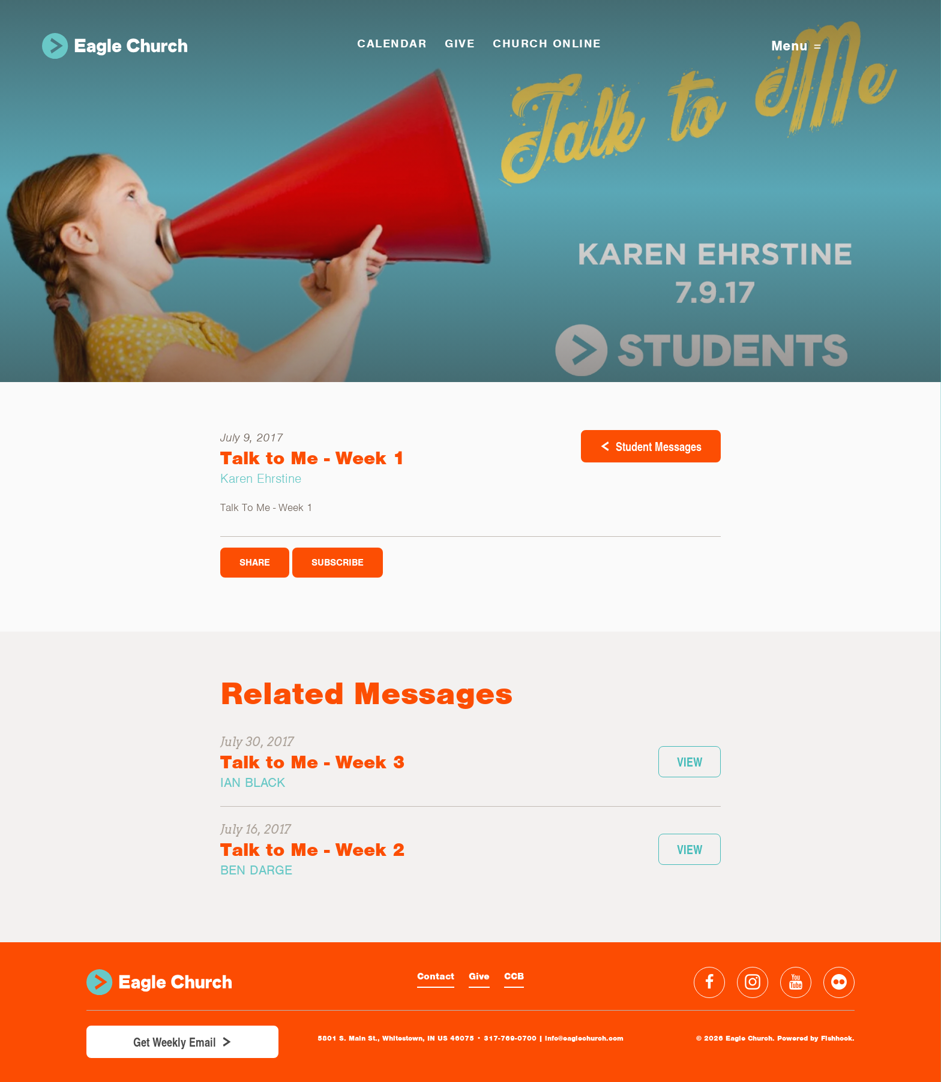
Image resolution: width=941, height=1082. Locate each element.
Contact (435, 976)
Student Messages (659, 446)
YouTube (795, 982)
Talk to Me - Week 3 (312, 762)
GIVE (460, 43)
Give (479, 976)
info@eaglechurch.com (584, 1038)
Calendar (392, 43)
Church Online (547, 43)
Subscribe (337, 563)
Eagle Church (114, 46)
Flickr (839, 982)
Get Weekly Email (174, 1041)
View (689, 761)
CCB (514, 976)
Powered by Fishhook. (816, 1038)
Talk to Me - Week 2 (312, 849)
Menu (796, 46)
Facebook (709, 982)
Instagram (752, 982)
